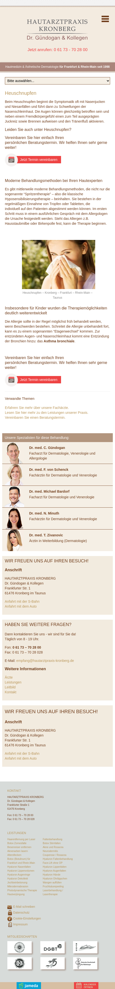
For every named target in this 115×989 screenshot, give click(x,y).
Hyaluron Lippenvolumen (20, 870)
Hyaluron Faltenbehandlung (58, 859)
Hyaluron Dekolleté (17, 878)
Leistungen (13, 682)
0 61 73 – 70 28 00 (23, 815)
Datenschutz (21, 912)
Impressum (20, 924)
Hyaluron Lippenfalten (54, 866)
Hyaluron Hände (51, 874)
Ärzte (9, 677)
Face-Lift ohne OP (53, 863)
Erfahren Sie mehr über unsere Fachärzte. (37, 408)
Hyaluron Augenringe (18, 874)
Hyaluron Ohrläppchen (55, 878)
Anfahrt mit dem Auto (21, 606)
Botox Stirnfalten (52, 843)
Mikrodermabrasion (17, 886)
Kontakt (10, 692)
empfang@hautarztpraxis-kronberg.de (45, 661)
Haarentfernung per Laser (21, 839)
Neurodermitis (50, 851)
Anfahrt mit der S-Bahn (22, 601)
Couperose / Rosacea (54, 855)
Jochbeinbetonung (17, 882)
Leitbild (10, 687)
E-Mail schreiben (24, 906)
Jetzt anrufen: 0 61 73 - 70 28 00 (58, 49)
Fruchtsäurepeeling (53, 886)
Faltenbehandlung (52, 839)
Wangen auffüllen (52, 882)
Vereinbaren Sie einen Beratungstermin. (35, 417)
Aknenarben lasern (17, 851)
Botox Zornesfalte (16, 843)
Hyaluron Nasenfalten (19, 866)
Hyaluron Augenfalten (54, 870)
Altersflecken (14, 855)
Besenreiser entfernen (19, 847)
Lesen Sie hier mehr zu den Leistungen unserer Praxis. (46, 413)
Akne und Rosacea (53, 847)
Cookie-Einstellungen (27, 918)
